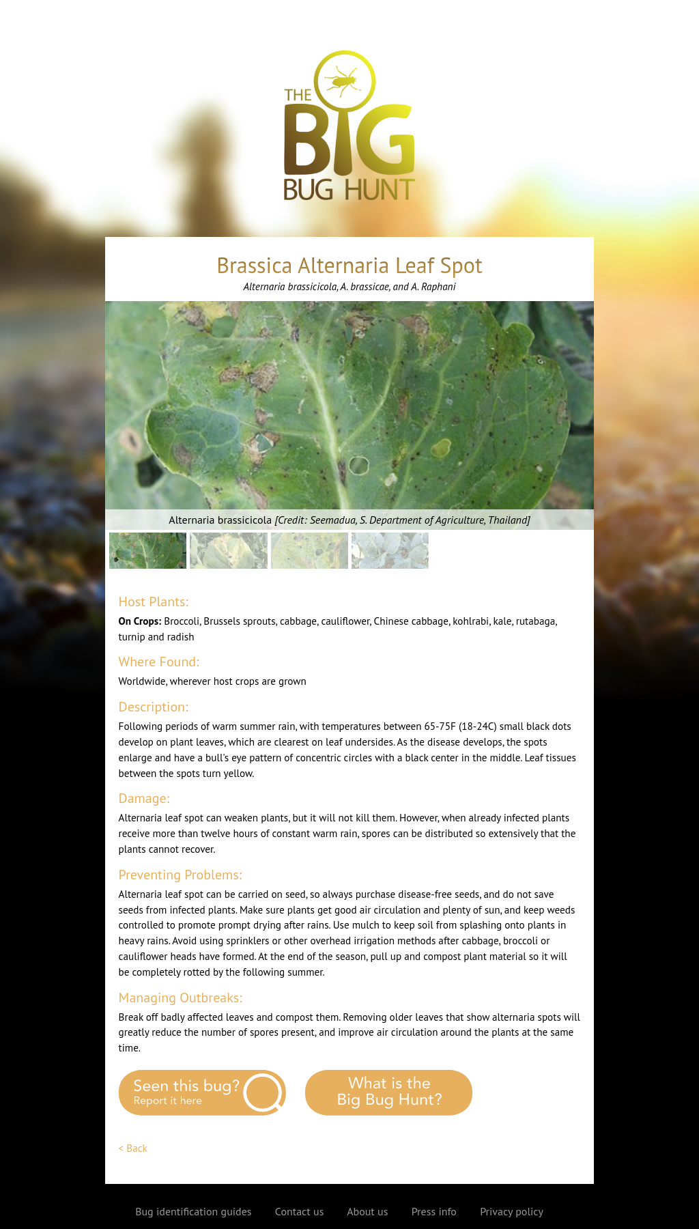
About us (367, 1211)
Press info (434, 1211)
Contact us (299, 1211)
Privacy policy (511, 1211)
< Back (133, 1148)
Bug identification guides (193, 1211)
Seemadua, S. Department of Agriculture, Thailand (418, 519)
